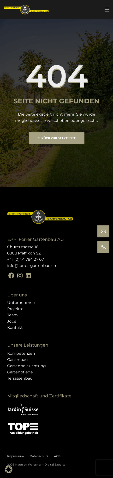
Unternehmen (21, 302)
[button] (8, 469)
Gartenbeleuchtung (26, 366)
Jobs (11, 321)
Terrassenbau (20, 378)
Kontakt (15, 327)
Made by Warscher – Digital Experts (39, 467)
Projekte (15, 309)
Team (12, 315)
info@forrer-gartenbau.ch (31, 265)
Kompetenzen (21, 353)
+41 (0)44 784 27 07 (25, 259)
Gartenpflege (20, 372)
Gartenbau (17, 359)
